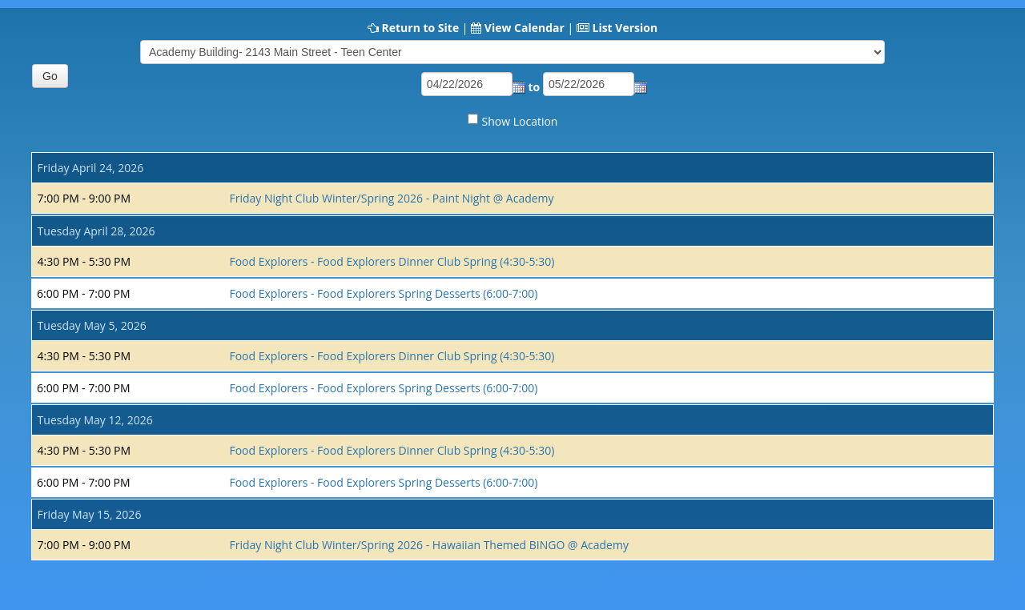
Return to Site (420, 27)
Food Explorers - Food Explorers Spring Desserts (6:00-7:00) (383, 293)
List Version (624, 27)
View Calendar (524, 27)
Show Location (520, 121)
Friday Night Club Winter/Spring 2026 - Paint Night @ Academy (391, 198)
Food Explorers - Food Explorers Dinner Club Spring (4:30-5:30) (391, 261)
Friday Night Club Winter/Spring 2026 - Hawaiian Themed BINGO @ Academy (429, 544)
